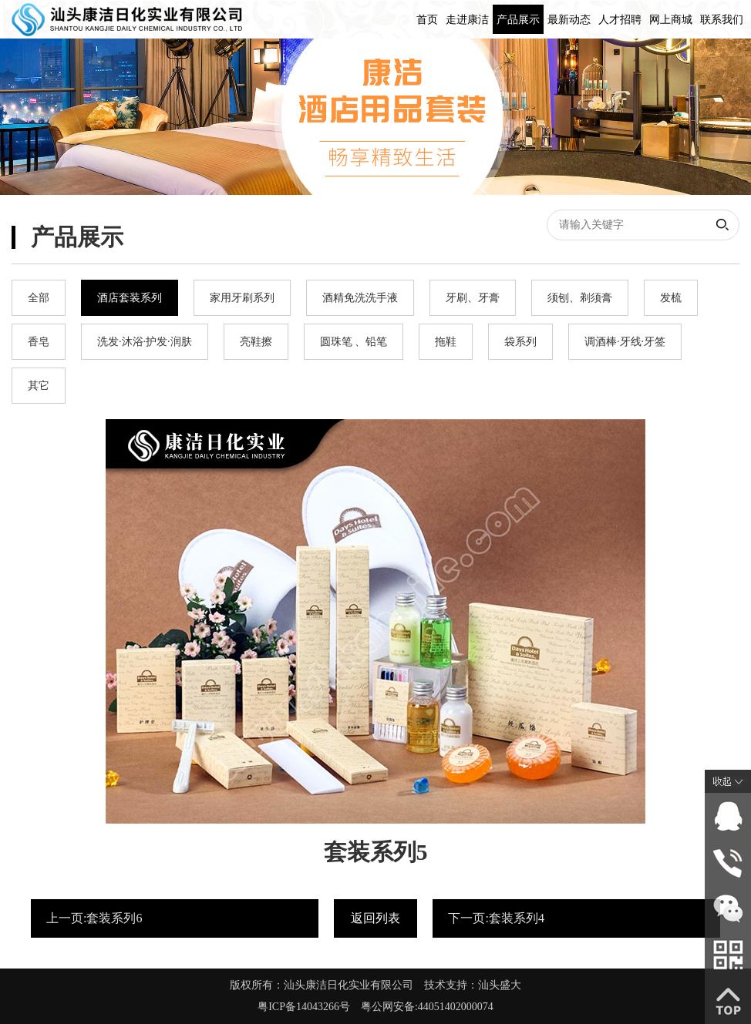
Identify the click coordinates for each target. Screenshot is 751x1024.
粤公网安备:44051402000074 (427, 1006)
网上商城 (670, 19)
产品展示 (518, 19)
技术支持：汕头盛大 (472, 985)
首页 (427, 19)
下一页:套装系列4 (496, 918)
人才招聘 (620, 19)
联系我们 (721, 19)
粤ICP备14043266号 (309, 1006)
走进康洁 (467, 19)
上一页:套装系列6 (94, 918)
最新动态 (569, 19)
